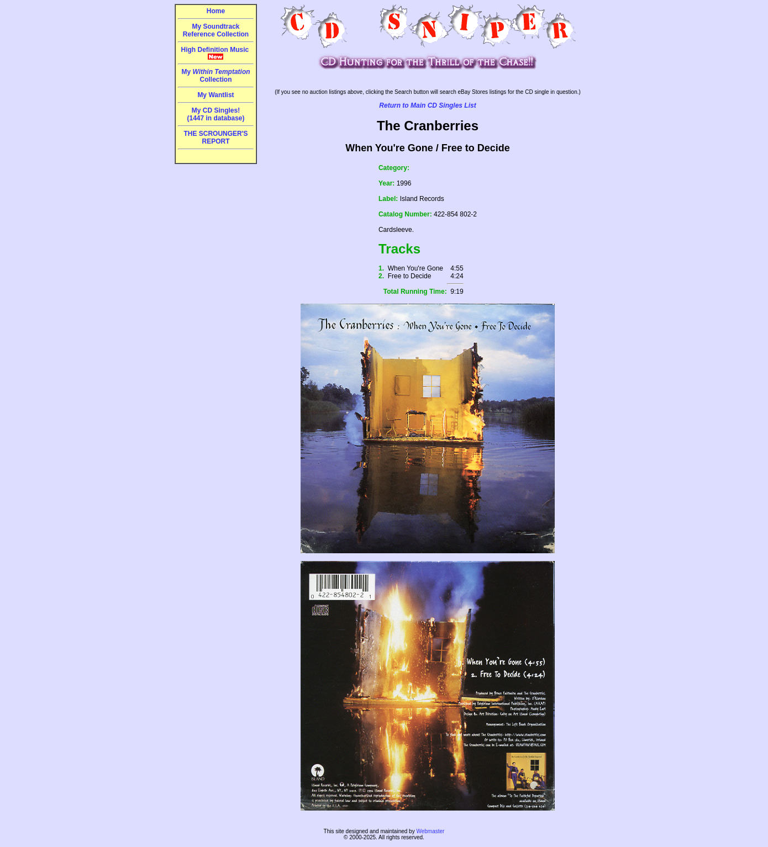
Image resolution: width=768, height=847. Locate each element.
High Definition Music (216, 53)
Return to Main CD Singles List (427, 105)
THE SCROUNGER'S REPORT (215, 137)
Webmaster (430, 831)
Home (216, 11)
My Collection (215, 75)
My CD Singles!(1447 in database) (215, 114)
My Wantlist (215, 95)
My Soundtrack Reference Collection (216, 30)
